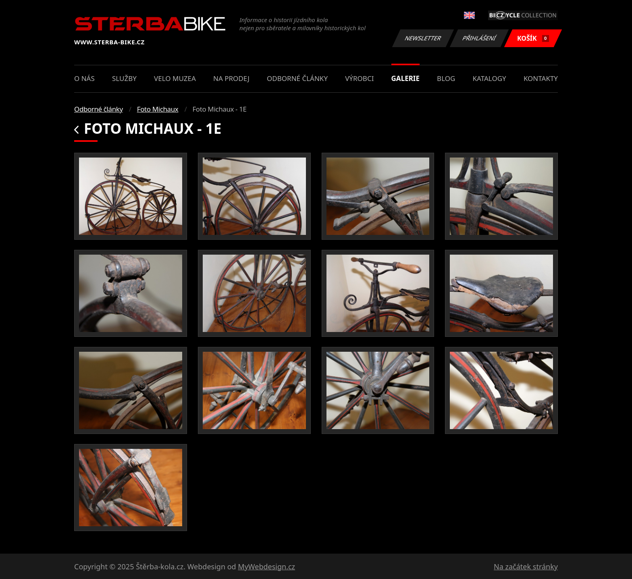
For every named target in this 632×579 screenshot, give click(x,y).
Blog (446, 78)
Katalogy (489, 78)
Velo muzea (175, 78)
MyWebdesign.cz (266, 566)
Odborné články (297, 78)
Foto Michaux (158, 109)
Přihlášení (479, 38)
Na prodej (231, 78)
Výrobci (359, 78)
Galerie (405, 78)
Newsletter (423, 38)
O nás (84, 78)
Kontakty (541, 78)
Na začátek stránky (526, 566)
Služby (124, 78)
